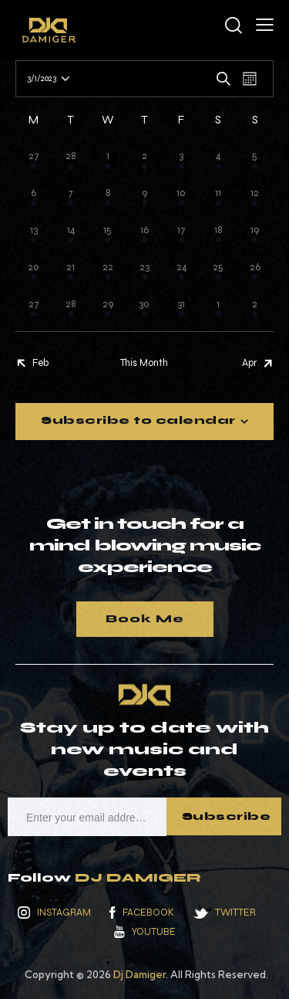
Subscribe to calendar (138, 421)
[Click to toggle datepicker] (41, 78)
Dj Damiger (139, 974)
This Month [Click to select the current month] (144, 363)
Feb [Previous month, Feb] (40, 363)
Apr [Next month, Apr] (249, 363)
